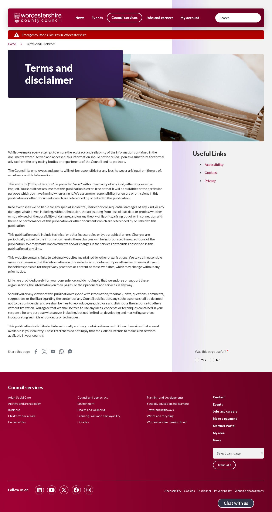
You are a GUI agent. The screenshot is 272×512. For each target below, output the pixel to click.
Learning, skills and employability (99, 416)
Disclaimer (204, 490)
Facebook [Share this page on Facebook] (36, 351)
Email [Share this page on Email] (53, 351)
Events (97, 18)
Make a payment (225, 418)
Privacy (210, 181)
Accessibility (214, 164)
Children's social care (22, 416)
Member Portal (224, 426)
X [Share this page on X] (44, 351)
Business (14, 410)
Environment (86, 403)
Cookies (211, 172)
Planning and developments (165, 397)
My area (219, 433)
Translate (224, 465)
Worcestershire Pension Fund (167, 422)
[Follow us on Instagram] (88, 489)
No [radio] (218, 360)
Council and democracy (93, 397)
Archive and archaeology (24, 403)
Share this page (19, 351)
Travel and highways (160, 410)
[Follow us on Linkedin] (39, 489)
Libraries (83, 422)
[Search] (238, 17)
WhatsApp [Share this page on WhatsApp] (61, 351)
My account (189, 18)
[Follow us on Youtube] (51, 489)
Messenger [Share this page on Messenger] (70, 351)
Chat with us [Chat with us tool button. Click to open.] (236, 503)
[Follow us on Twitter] (64, 489)
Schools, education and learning (168, 403)
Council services (124, 17)
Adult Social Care (19, 397)
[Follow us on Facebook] (76, 489)
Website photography (249, 490)
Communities (17, 422)
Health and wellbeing (91, 410)
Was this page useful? (210, 351)
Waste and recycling (160, 416)
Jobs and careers (159, 18)
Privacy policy (223, 490)
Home (12, 44)
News (80, 18)
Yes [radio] (203, 360)
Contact (219, 397)
